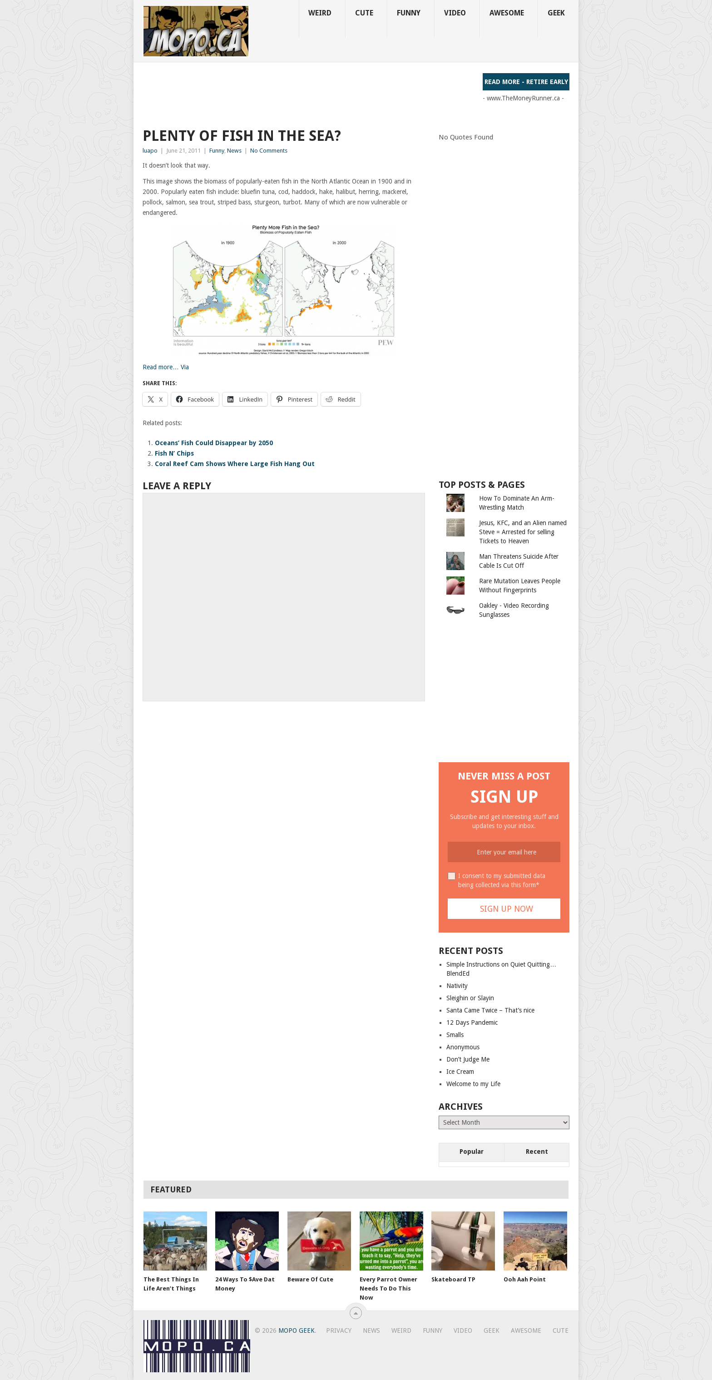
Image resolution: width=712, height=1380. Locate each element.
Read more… (161, 367)
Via (185, 367)
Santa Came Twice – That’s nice (490, 1010)
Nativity (457, 985)
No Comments (268, 150)
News (234, 150)
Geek (556, 13)
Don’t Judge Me (468, 1059)
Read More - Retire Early (526, 81)
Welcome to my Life (473, 1083)
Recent (537, 1151)
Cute (364, 13)
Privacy (338, 1330)
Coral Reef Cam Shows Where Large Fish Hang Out (235, 463)
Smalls (455, 1034)
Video (455, 13)
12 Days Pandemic (472, 1022)
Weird (319, 13)
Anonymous (463, 1047)
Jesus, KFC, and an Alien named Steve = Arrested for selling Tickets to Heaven (523, 532)
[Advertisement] (308, 93)
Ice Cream (460, 1071)
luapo (150, 150)
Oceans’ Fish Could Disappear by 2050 (214, 443)
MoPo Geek (296, 1330)
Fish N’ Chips (174, 453)
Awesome (507, 13)
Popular (472, 1151)
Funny (408, 13)
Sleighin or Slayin (470, 998)
